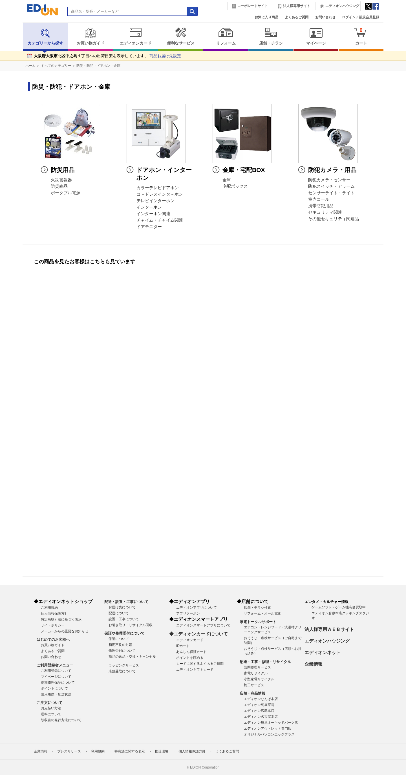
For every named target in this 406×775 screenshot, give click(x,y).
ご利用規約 (49, 608)
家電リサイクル (256, 673)
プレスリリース (69, 751)
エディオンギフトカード (194, 670)
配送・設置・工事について (126, 602)
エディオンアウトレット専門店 (267, 728)
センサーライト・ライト (331, 193)
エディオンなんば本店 (261, 699)
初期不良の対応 (120, 645)
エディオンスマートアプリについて (203, 625)
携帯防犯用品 (321, 206)
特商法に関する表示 (129, 751)
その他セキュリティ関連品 (333, 219)
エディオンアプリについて (196, 608)
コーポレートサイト (252, 6)
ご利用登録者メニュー (55, 665)
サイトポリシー (53, 625)
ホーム (30, 66)
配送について (119, 613)
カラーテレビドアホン (157, 188)
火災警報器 (61, 180)
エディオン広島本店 (259, 711)
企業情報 (313, 664)
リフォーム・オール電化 (262, 613)
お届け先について (122, 607)
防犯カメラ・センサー (329, 180)
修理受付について (122, 651)
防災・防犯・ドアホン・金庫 (98, 66)
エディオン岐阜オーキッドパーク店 (271, 723)
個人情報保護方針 (54, 613)
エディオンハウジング (342, 6)
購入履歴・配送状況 (56, 694)
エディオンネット (322, 652)
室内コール (318, 199)
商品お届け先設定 (165, 56)
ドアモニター (149, 226)
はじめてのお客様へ (53, 639)
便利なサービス (180, 36)
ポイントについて (54, 688)
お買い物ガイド (90, 36)
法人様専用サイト (296, 6)
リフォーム (225, 36)
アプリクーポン (188, 613)
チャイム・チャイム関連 (159, 220)
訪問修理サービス (257, 667)
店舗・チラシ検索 (257, 608)
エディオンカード (135, 36)
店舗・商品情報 (252, 693)
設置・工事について (124, 619)
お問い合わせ (325, 17)
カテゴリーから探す (45, 36)
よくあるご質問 (296, 17)
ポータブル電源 (65, 193)
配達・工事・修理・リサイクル (265, 662)
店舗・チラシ (270, 36)
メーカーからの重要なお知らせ (64, 631)
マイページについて (56, 677)
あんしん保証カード (191, 652)
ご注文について (49, 703)
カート (361, 36)
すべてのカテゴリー (56, 66)
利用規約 (98, 751)
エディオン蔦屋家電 (259, 705)
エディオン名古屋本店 (261, 717)
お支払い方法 (51, 708)
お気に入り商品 (266, 17)
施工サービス (254, 685)
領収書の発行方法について (61, 720)
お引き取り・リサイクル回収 (131, 625)
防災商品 (59, 186)
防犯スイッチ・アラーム (331, 186)
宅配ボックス (235, 186)
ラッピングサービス (124, 665)
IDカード (183, 646)
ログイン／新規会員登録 (360, 17)
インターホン (149, 207)
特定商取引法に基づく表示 (61, 619)
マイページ (316, 36)
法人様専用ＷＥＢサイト (329, 629)
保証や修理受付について (124, 633)
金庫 (226, 180)
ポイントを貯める (189, 658)
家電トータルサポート (258, 622)
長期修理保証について (58, 683)
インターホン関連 (153, 213)
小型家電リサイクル (259, 679)
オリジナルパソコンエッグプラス (269, 734)
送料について (51, 714)
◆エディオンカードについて (198, 634)
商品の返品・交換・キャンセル (132, 657)
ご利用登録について (56, 671)
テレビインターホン (155, 200)
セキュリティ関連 (325, 212)
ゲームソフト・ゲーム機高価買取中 (339, 607)
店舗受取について (122, 671)
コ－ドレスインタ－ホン (159, 194)
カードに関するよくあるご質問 (200, 664)
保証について (119, 639)
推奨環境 (161, 751)
